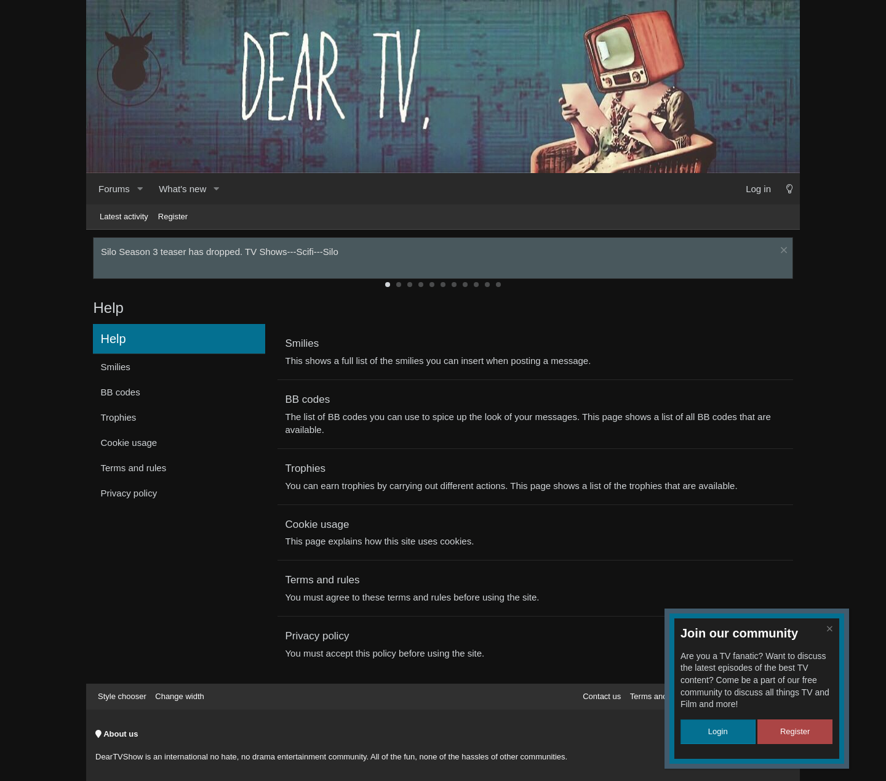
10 (487, 286)
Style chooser (122, 696)
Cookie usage (131, 445)
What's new (182, 189)
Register (173, 216)
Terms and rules (136, 470)
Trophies (120, 420)
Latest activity (124, 216)
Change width (179, 696)
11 (498, 286)
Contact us (602, 696)
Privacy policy (131, 495)
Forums (114, 189)
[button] (139, 188)
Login (718, 731)
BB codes (122, 394)
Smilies (117, 369)
